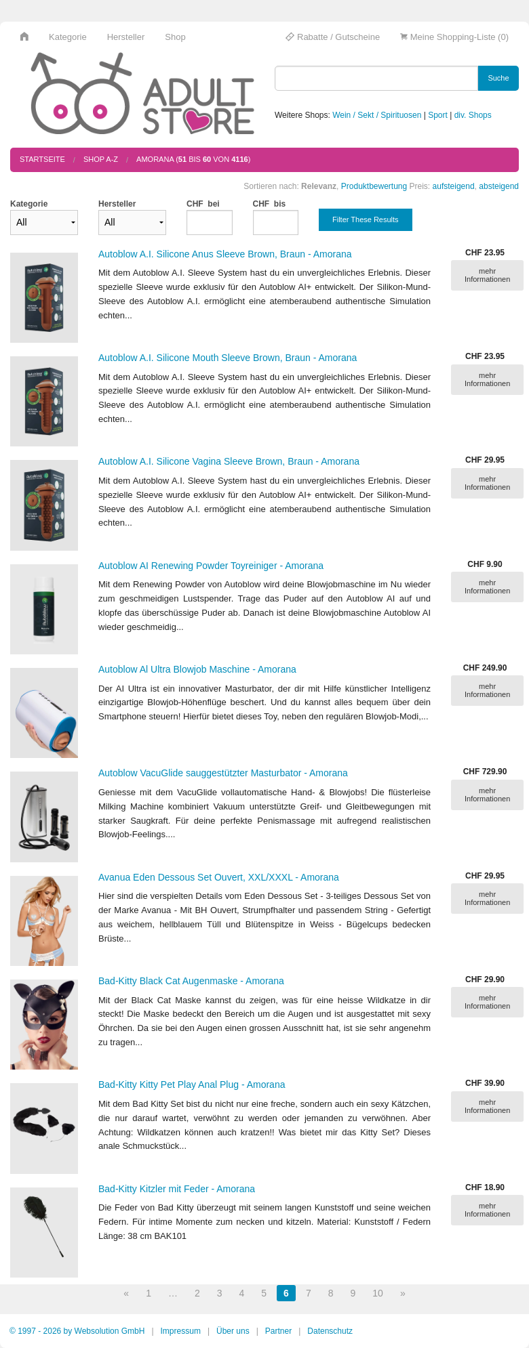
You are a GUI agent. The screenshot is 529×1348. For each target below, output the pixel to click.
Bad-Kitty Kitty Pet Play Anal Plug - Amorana (191, 1084)
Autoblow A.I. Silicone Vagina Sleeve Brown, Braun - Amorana (228, 461)
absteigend (499, 186)
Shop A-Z (100, 159)
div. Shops (473, 115)
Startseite (42, 159)
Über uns (233, 1331)
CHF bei (203, 204)
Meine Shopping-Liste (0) (454, 37)
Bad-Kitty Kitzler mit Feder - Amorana (176, 1188)
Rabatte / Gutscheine (333, 37)
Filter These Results (365, 219)
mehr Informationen (487, 275)
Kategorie (68, 37)
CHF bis (269, 204)
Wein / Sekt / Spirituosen (376, 115)
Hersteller (126, 37)
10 (377, 1293)
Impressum (181, 1331)
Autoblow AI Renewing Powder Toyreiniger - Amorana (211, 565)
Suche (498, 78)
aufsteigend (454, 186)
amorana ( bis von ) (193, 159)
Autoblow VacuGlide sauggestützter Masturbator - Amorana (223, 772)
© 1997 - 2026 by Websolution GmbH (76, 1331)
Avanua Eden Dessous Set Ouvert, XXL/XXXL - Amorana (218, 877)
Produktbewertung (374, 186)
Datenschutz (330, 1331)
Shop (175, 37)
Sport (438, 115)
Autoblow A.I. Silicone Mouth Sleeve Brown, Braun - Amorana (227, 357)
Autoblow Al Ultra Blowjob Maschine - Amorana (197, 669)
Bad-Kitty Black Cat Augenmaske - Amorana (191, 980)
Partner (278, 1331)
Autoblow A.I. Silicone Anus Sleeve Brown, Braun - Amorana (225, 254)
